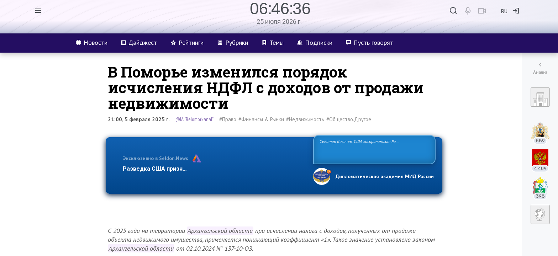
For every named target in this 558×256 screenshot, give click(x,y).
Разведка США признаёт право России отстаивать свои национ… (214, 168)
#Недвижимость (305, 119)
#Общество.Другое (348, 119)
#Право (227, 119)
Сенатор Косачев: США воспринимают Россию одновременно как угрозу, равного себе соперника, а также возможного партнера (373, 149)
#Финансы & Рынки (261, 119)
